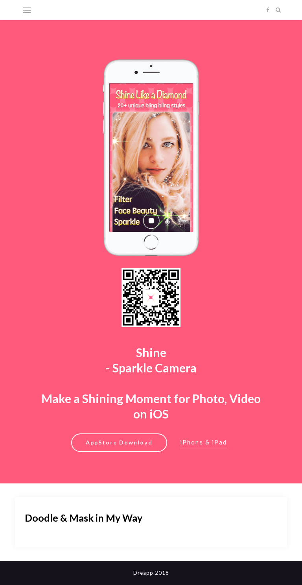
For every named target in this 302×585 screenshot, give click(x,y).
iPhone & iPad (203, 442)
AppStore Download (119, 442)
